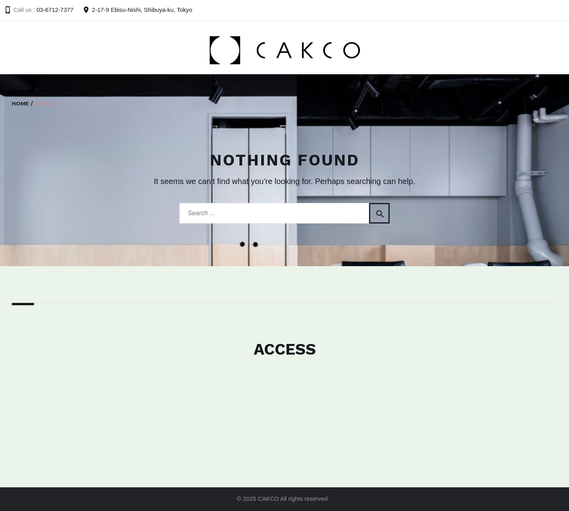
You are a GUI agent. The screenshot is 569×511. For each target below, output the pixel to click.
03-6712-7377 (55, 9)
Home (20, 103)
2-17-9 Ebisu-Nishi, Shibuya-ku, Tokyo (142, 9)
